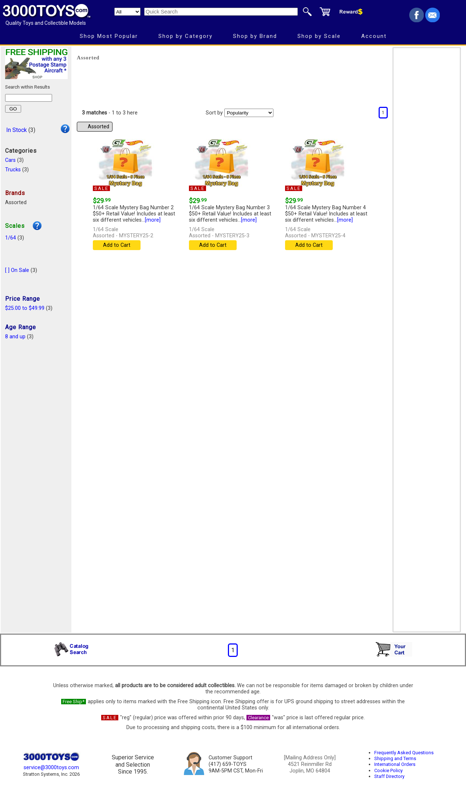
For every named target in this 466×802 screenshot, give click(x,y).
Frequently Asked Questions (404, 752)
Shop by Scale (319, 36)
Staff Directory (389, 776)
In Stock (16, 129)
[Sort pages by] (248, 113)
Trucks (13, 170)
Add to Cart (116, 245)
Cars (10, 160)
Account (374, 36)
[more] (153, 220)
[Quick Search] (221, 12)
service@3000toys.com (51, 767)
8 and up (15, 337)
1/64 (10, 238)
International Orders (394, 764)
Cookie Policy (388, 770)
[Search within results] (28, 98)
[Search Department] (127, 12)
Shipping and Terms (395, 758)
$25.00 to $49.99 (24, 308)
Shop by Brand (255, 36)
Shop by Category (185, 36)
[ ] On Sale (17, 270)
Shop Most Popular (109, 36)
